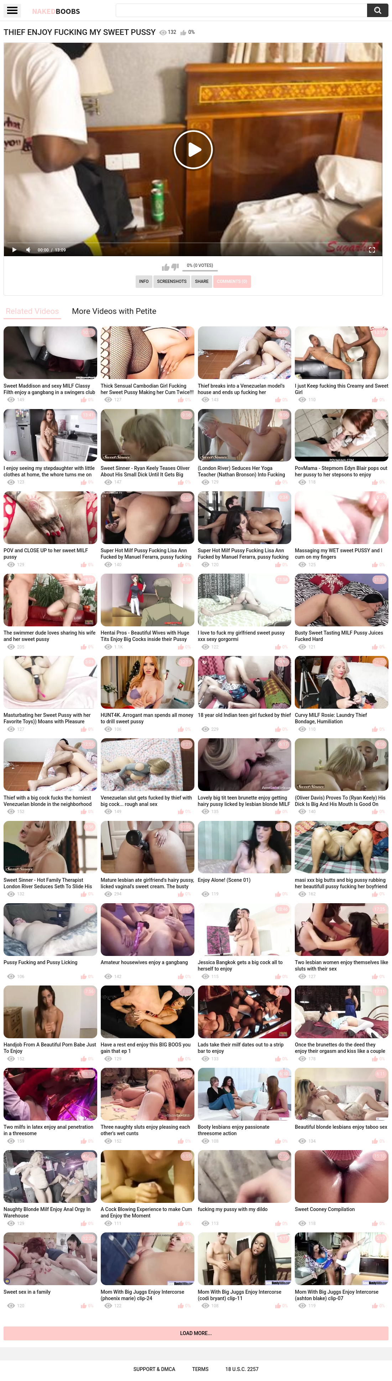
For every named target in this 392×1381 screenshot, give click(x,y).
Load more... (196, 1333)
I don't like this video (175, 267)
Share (202, 281)
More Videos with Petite (114, 311)
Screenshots (172, 281)
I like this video (165, 267)
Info (144, 281)
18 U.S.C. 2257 (241, 1369)
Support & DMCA (154, 1369)
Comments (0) (232, 281)
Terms (200, 1369)
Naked (56, 11)
